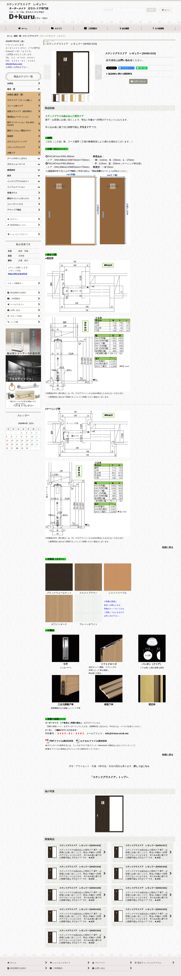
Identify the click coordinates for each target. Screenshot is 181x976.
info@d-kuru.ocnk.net (116, 733)
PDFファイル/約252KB (59, 741)
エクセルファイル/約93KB (91, 741)
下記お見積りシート (99, 171)
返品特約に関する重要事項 (119, 74)
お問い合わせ (125, 60)
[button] (158, 29)
